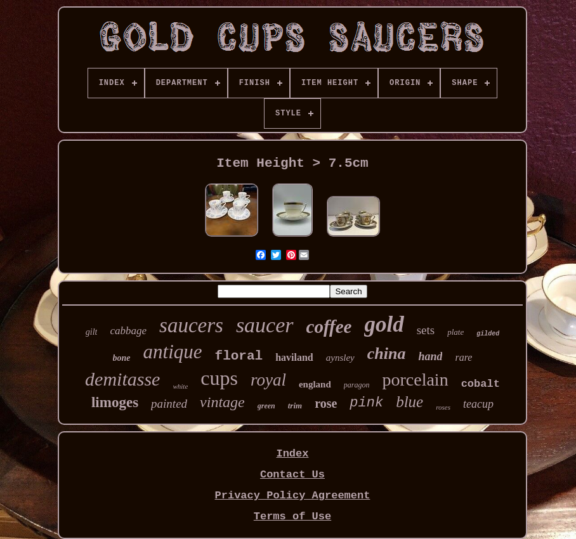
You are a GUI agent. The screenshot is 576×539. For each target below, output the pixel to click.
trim (295, 405)
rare (463, 357)
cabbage (128, 331)
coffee (329, 326)
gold (383, 324)
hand (430, 356)
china (386, 353)
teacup (478, 404)
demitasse (122, 378)
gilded (487, 333)
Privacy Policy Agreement (292, 496)
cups (219, 378)
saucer (265, 325)
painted (169, 403)
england (315, 384)
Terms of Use (292, 516)
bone (122, 358)
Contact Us (292, 475)
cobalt (480, 384)
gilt (92, 332)
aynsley (340, 358)
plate (455, 332)
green (266, 405)
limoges (114, 402)
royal (268, 379)
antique (172, 352)
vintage (222, 402)
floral (239, 356)
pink (366, 403)
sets (426, 330)
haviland (294, 357)
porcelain (415, 379)
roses (443, 407)
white (180, 386)
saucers (191, 325)
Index (292, 454)
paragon (357, 384)
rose (326, 403)
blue (409, 401)
